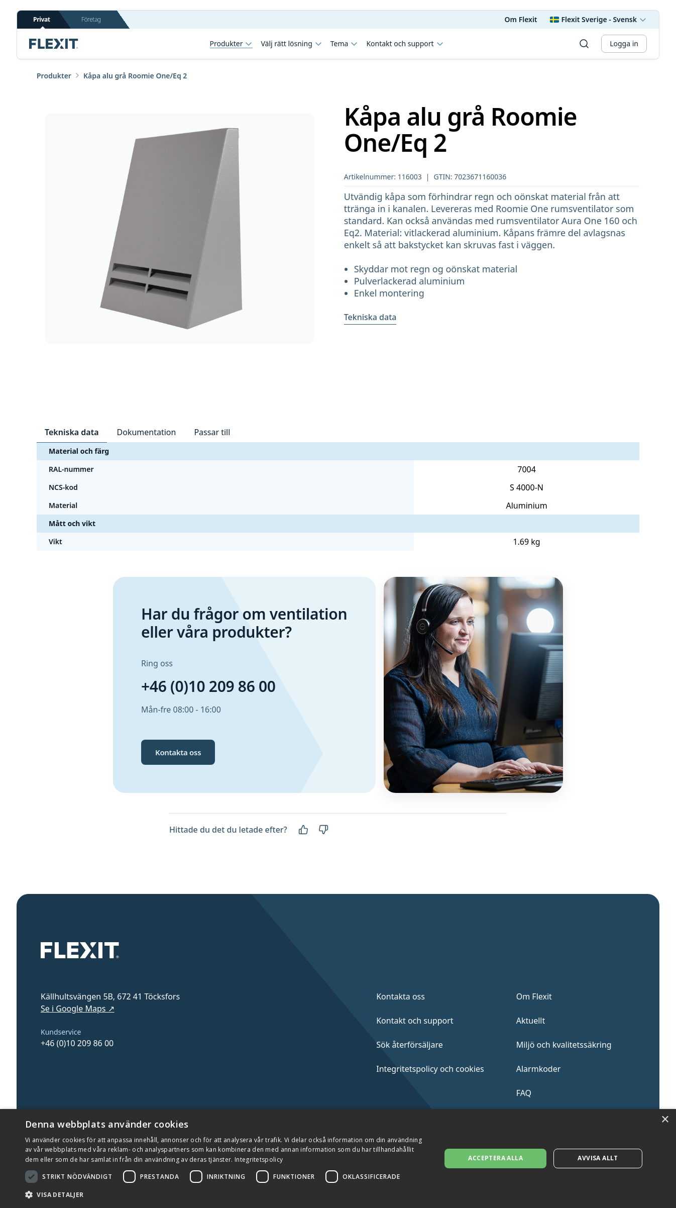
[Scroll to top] (53, 44)
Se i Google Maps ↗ (78, 1008)
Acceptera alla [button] (495, 1158)
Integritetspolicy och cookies (430, 1068)
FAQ (523, 1092)
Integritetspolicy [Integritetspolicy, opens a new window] (259, 1159)
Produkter (231, 44)
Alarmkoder (538, 1068)
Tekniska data (370, 317)
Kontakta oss (178, 752)
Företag (91, 19)
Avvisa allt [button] (598, 1158)
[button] (226, 1194)
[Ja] (303, 830)
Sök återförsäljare (409, 1044)
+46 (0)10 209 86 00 (208, 686)
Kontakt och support (404, 44)
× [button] (664, 1120)
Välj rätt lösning (291, 44)
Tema (344, 44)
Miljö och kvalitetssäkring (564, 1044)
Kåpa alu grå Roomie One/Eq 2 (135, 75)
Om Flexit (521, 19)
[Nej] (323, 830)
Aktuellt (530, 1020)
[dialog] (338, 1158)
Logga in (624, 43)
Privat (41, 22)
